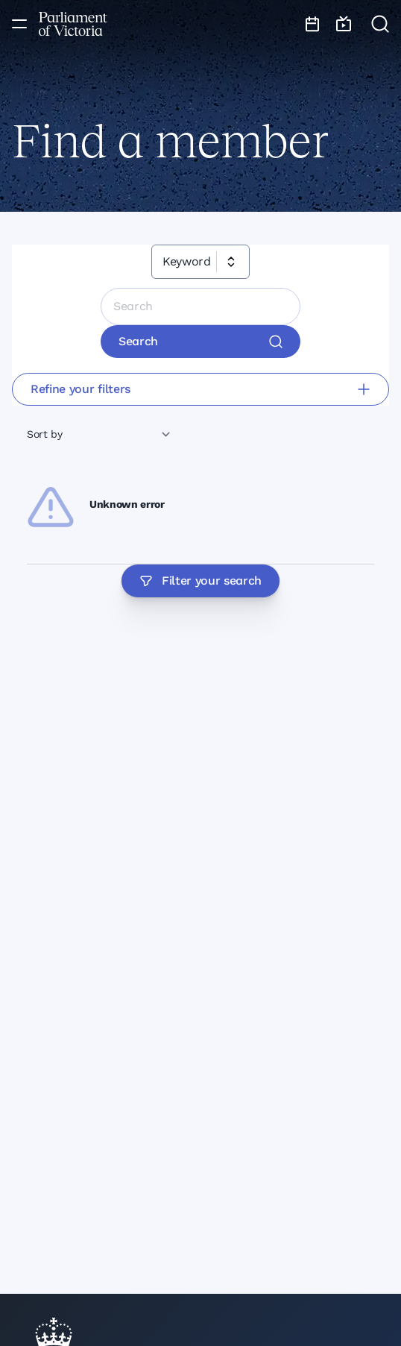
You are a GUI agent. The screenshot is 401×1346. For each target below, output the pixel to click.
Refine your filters (200, 389)
